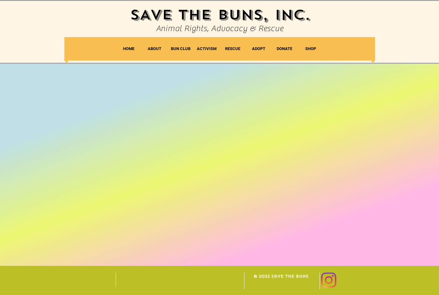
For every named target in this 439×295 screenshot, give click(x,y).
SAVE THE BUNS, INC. (220, 14)
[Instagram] (328, 280)
